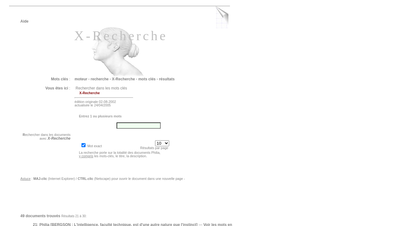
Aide (24, 21)
